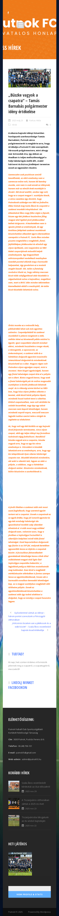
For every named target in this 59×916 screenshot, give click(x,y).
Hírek (14, 124)
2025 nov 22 (31, 825)
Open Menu (20, 25)
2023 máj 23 (17, 120)
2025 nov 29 (31, 791)
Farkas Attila (35, 120)
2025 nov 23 (31, 808)
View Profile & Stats (30, 894)
